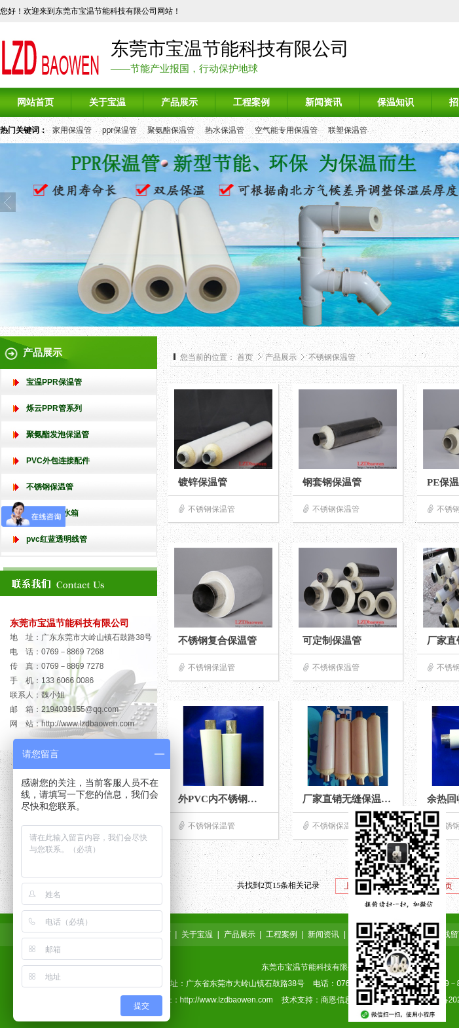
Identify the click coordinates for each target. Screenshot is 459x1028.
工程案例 (281, 934)
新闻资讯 (323, 934)
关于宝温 (197, 934)
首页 (245, 357)
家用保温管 (72, 130)
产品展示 (282, 357)
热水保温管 (224, 130)
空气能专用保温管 (286, 130)
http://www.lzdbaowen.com (87, 723)
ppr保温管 (119, 130)
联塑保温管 (347, 130)
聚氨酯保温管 (170, 130)
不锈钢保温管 (332, 357)
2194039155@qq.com (80, 709)
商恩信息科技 (344, 999)
